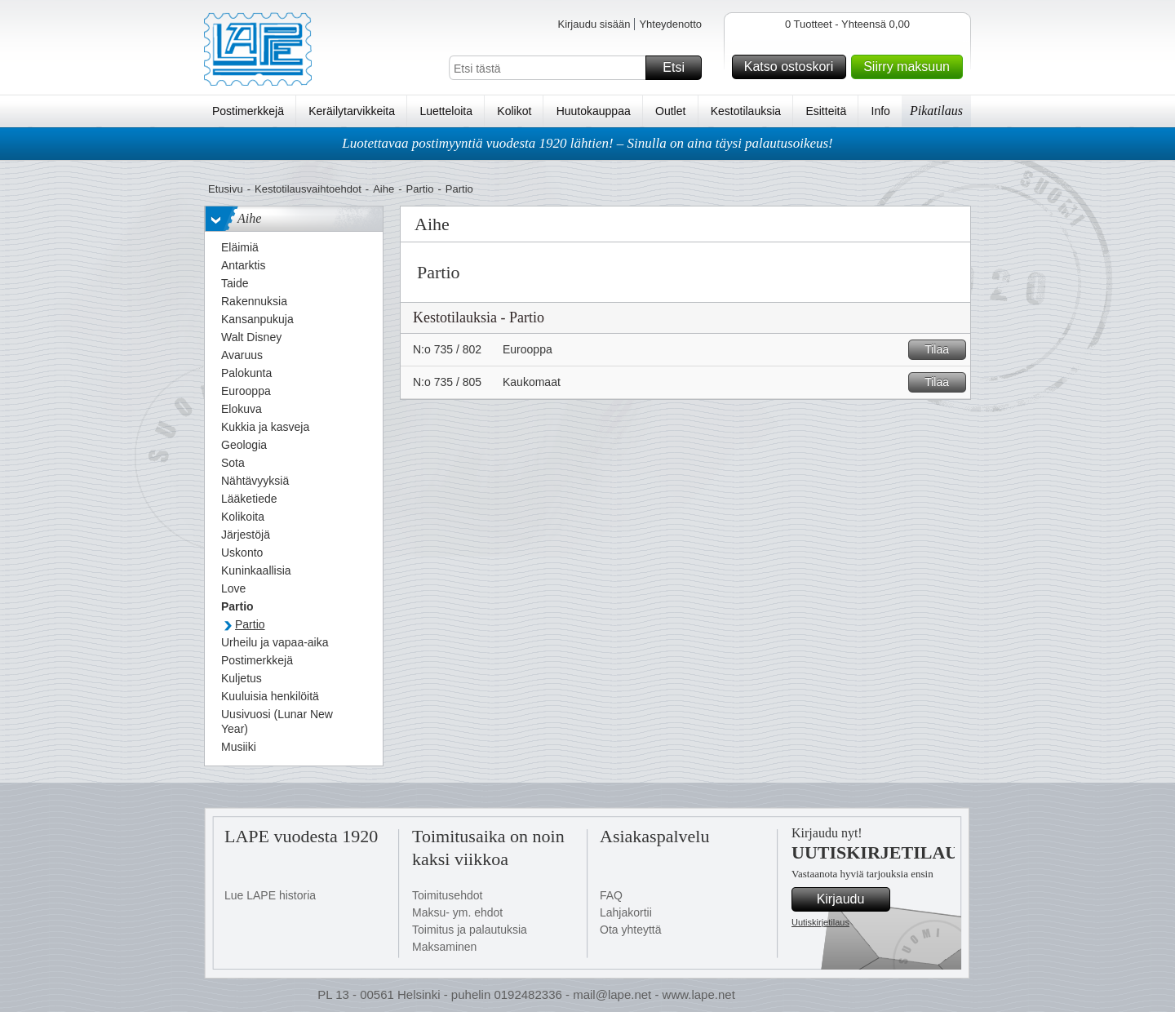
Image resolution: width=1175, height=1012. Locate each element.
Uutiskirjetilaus (820, 922)
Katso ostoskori (792, 67)
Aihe (383, 189)
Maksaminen (444, 946)
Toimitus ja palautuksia (469, 929)
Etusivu (225, 189)
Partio (420, 189)
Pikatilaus (936, 111)
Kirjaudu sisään (593, 24)
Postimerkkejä (248, 111)
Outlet (670, 111)
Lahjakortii (626, 912)
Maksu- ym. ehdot (457, 912)
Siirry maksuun (910, 67)
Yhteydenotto (670, 24)
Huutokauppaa (593, 111)
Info (880, 111)
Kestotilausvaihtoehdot (308, 189)
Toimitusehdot (447, 895)
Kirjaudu (851, 899)
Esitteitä (825, 111)
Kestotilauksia (746, 111)
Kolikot (514, 111)
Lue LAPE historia (270, 895)
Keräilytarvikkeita (351, 111)
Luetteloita (445, 111)
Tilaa (942, 350)
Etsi (680, 67)
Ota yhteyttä (630, 929)
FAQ (611, 895)
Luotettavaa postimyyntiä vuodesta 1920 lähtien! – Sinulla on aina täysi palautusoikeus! (587, 143)
